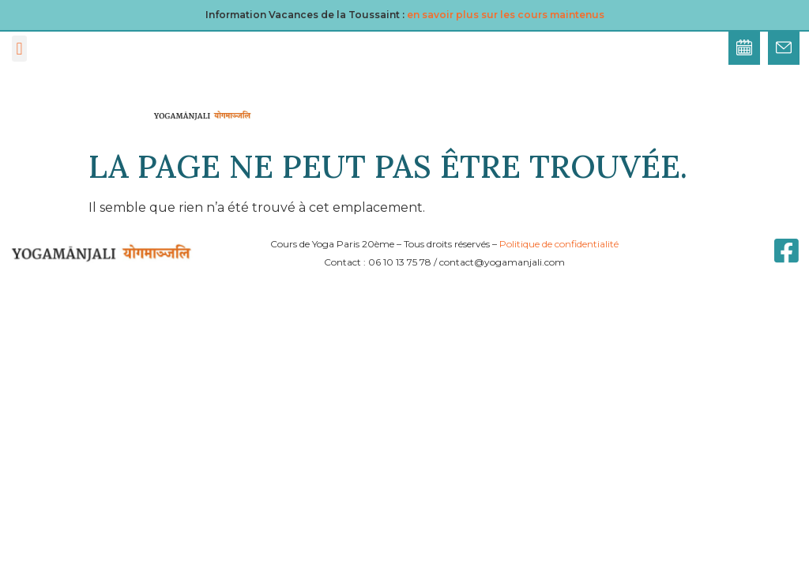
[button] (19, 49)
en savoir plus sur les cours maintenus (505, 15)
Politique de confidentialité (559, 244)
